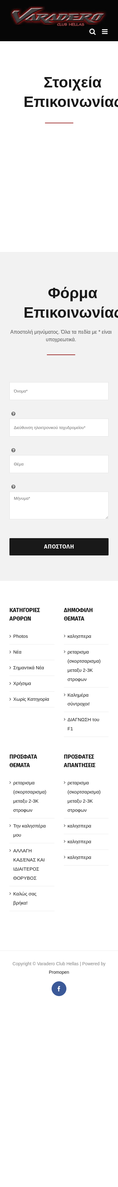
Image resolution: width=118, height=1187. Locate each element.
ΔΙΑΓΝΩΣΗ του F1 (83, 723)
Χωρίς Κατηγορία (31, 698)
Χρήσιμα (22, 682)
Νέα (17, 651)
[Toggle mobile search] (92, 31)
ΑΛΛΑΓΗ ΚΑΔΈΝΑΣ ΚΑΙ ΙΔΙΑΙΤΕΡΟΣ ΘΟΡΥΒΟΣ (29, 863)
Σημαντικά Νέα (28, 666)
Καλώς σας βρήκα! (25, 897)
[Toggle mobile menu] (105, 31)
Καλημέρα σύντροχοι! (79, 698)
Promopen (59, 971)
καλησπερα (79, 635)
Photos (20, 635)
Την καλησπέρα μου (29, 829)
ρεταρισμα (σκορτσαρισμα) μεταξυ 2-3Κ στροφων (84, 664)
